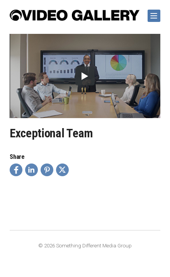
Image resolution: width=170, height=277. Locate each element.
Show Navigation (153, 13)
